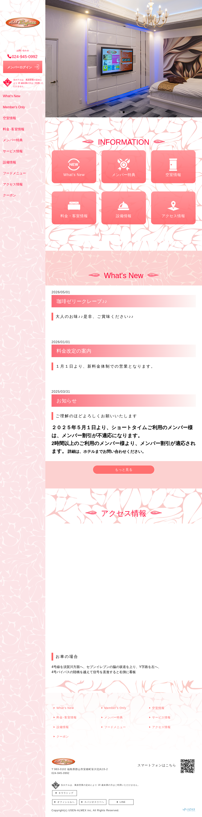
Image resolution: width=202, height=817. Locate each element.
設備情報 (9, 162)
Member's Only (14, 107)
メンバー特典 (13, 140)
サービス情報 (13, 151)
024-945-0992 (60, 773)
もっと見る (124, 469)
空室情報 (9, 118)
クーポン (9, 195)
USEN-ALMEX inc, (80, 810)
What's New (11, 96)
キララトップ (66, 793)
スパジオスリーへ (94, 802)
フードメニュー (14, 173)
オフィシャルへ (66, 802)
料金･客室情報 (13, 129)
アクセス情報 (13, 184)
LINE (123, 802)
